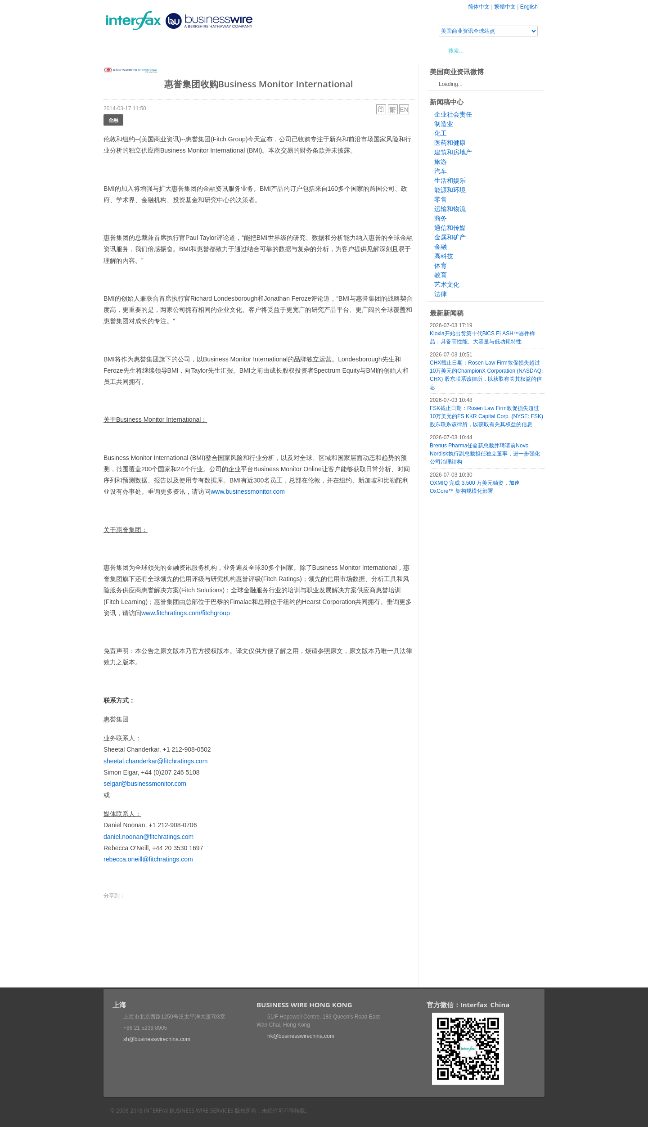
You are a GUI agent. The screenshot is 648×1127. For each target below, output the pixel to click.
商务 (440, 218)
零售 (440, 199)
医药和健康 (450, 142)
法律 (440, 294)
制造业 (443, 123)
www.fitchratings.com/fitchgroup (185, 613)
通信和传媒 (450, 227)
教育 (440, 275)
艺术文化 (446, 284)
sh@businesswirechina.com (156, 1039)
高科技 (443, 256)
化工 (440, 133)
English (529, 7)
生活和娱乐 (450, 180)
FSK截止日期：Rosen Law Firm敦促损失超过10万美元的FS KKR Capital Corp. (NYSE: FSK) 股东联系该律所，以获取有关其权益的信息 (486, 416)
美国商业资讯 (274, 50)
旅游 (440, 161)
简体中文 (479, 7)
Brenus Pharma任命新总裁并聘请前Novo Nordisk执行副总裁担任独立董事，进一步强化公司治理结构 (485, 453)
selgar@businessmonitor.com (145, 783)
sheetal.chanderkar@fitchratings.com (155, 761)
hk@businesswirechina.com (300, 1036)
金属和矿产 (450, 237)
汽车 (440, 171)
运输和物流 (450, 208)
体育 (440, 265)
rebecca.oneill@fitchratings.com (148, 859)
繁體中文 (505, 7)
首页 (121, 50)
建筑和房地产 (453, 152)
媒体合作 (231, 50)
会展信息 (195, 50)
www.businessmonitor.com (248, 491)
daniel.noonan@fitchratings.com (149, 836)
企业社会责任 (453, 114)
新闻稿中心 (155, 50)
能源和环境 (450, 190)
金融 (113, 120)
